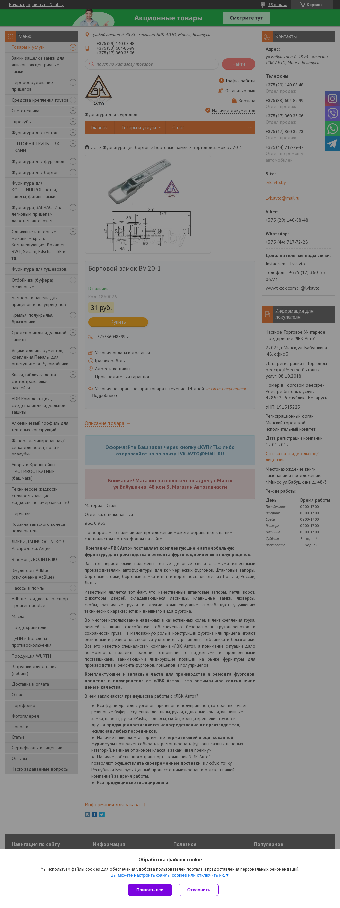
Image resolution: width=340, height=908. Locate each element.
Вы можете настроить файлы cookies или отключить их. (167, 875)
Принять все (149, 889)
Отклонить (198, 889)
